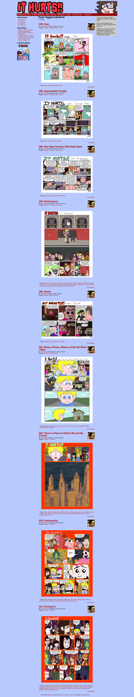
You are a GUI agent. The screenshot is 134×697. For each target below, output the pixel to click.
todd (52, 690)
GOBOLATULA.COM (24, 14)
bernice (67, 512)
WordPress (63, 694)
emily (79, 512)
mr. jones (54, 513)
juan (58, 687)
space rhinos (51, 286)
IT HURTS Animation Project (26, 35)
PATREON (61, 14)
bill (58, 599)
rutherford (56, 85)
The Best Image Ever (24, 40)
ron (57, 688)
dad (65, 283)
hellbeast (86, 283)
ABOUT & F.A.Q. (51, 14)
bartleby (46, 341)
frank (82, 512)
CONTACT (88, 14)
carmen (76, 685)
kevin (40, 284)
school (87, 284)
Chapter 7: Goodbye (49, 439)
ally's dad (50, 512)
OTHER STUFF (77, 14)
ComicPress (71, 694)
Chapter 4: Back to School (51, 295)
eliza (75, 512)
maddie (41, 513)
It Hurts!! (67, 7)
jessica (92, 283)
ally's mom (57, 512)
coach (58, 283)
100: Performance (48, 201)
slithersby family (79, 513)
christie (54, 283)
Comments (91, 87)
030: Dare (44, 24)
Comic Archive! (38, 14)
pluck (65, 284)
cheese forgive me (65, 599)
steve (56, 286)
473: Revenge (22, 22)
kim (93, 512)
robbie (74, 284)
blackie (71, 685)
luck (44, 284)
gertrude (81, 283)
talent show (68, 286)
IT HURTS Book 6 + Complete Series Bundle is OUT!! (26, 37)
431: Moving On (47, 606)
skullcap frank (43, 286)
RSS (82, 694)
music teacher (53, 284)
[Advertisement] (23, 92)
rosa (59, 688)
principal (69, 284)
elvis (91, 685)
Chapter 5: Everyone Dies (51, 353)
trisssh (47, 515)
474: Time (20, 21)
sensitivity (62, 195)
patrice (47, 688)
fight (74, 283)
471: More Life (22, 25)
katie (50, 341)
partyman (60, 513)
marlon (49, 513)
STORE (68, 14)
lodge (67, 687)
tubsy (61, 85)
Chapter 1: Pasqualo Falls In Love (53, 27)
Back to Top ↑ (87, 694)
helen (55, 687)
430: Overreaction (48, 520)
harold (86, 512)
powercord (52, 688)
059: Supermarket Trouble (53, 91)
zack (51, 515)
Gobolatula (43, 26)
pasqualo (50, 85)
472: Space (21, 23)
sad (84, 284)
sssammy (87, 513)
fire (77, 283)
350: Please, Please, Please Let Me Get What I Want (62, 348)
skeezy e (91, 284)
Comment (91, 142)
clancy (84, 685)
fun (49, 141)
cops (62, 283)
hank (47, 687)
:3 (44, 685)
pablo (85, 687)
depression (70, 283)
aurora (50, 283)
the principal (61, 341)
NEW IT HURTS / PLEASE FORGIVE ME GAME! (25, 30)
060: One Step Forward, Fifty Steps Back (60, 146)
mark (45, 513)
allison (45, 85)
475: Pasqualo (22, 19)
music (47, 284)
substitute (61, 286)
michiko (75, 687)
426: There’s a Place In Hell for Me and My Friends (61, 434)
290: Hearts (45, 291)
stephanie (42, 515)
